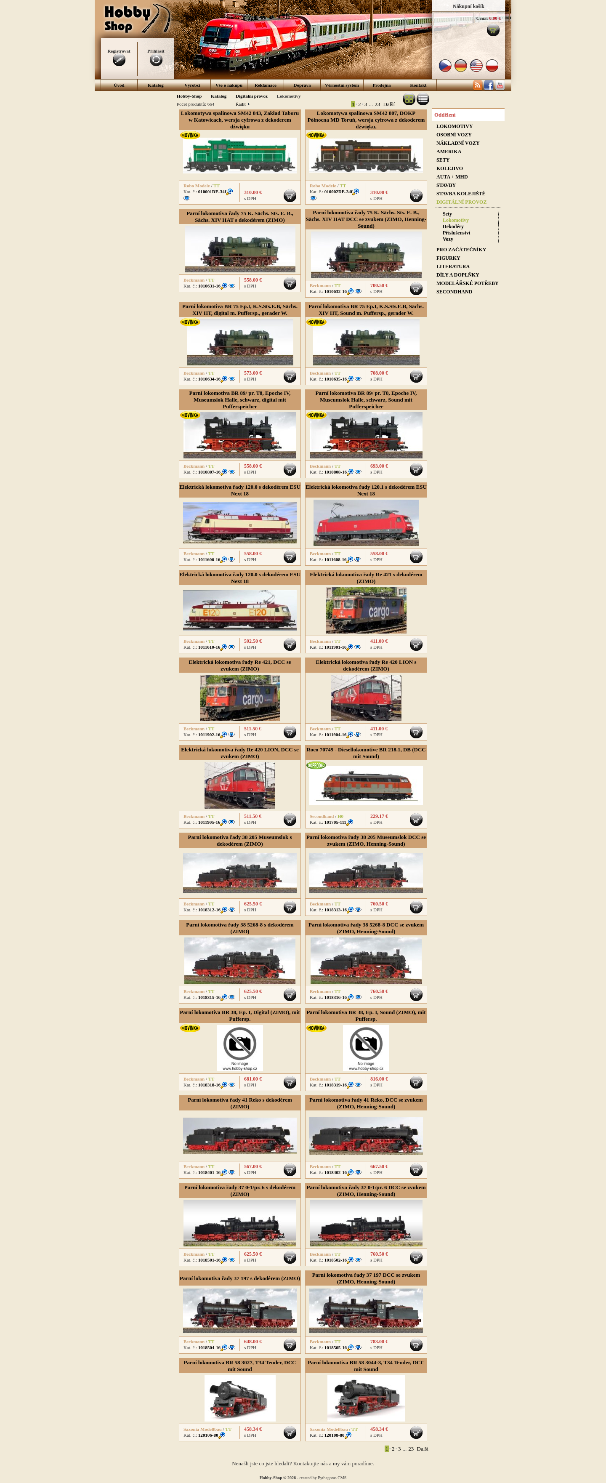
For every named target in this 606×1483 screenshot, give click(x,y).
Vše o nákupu (228, 85)
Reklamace (265, 85)
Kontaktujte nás (310, 1463)
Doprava (302, 85)
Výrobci (192, 85)
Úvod (119, 85)
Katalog (155, 85)
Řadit (242, 103)
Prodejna (381, 85)
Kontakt (418, 85)
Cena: (482, 18)
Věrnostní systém (342, 85)
